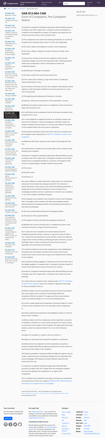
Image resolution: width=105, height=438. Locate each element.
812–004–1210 (10, 65)
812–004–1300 (10, 101)
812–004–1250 (11, 85)
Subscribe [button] (8, 418)
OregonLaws (12, 3)
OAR (9, 9)
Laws (85, 423)
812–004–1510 (11, 220)
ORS (89, 426)
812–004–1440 (10, 161)
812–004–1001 (10, 14)
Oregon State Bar (37, 412)
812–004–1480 (10, 187)
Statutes (86, 417)
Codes (86, 412)
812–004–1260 (11, 94)
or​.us (95, 15)
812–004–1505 (11, 211)
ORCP (60, 2)
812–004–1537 (11, 252)
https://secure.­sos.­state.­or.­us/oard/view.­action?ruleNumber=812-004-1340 (45, 393)
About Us (65, 418)
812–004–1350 (10, 124)
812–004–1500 (11, 205)
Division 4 (22, 9)
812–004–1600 (11, 259)
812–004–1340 (11, 115)
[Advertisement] (88, 46)
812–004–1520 (11, 233)
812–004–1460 (11, 177)
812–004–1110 (11, 20)
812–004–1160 (11, 43)
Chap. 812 (15, 9)
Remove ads (89, 3)
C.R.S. (86, 415)
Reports (64, 426)
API (63, 420)
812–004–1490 (11, 198)
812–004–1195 (10, 58)
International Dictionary (92, 434)
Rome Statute (88, 431)
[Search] (74, 3)
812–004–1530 (10, 244)
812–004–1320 (10, 108)
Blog (63, 415)
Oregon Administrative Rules (28, 3)
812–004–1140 (11, 34)
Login (99, 2)
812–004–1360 (11, 134)
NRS (85, 420)
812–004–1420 (11, 152)
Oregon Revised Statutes (46, 3)
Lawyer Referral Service (36, 418)
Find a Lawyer (66, 412)
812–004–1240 (11, 74)
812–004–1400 (11, 143)
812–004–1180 (10, 51)
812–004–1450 (11, 169)
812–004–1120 (10, 26)
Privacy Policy (66, 434)
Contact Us (65, 423)
